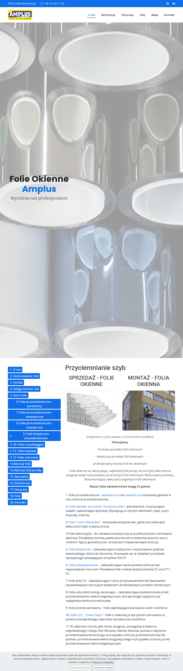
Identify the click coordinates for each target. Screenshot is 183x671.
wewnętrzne (110, 495)
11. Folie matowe (24, 451)
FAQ (142, 15)
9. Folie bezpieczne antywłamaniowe (36, 436)
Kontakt (169, 15)
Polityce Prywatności (103, 662)
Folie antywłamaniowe (83, 565)
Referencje (108, 15)
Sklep (154, 15)
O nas (91, 15)
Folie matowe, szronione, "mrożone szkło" (97, 506)
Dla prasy (128, 15)
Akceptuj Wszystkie (81, 667)
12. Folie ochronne (25, 457)
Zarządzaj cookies (102, 667)
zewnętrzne (133, 495)
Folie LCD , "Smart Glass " (87, 615)
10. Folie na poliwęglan (28, 445)
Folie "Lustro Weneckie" (84, 522)
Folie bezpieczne (80, 549)
